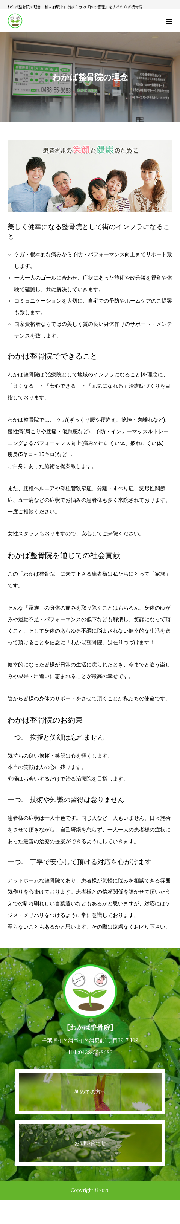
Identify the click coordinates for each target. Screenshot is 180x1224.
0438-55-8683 (96, 1052)
